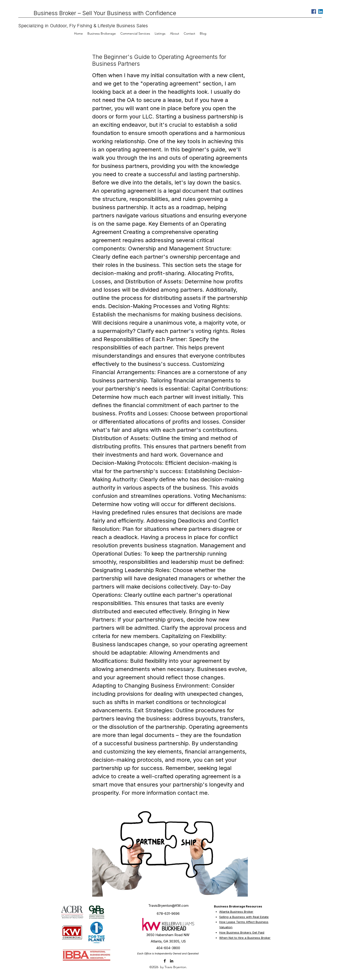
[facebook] (164, 961)
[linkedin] (171, 961)
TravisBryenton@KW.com (168, 905)
